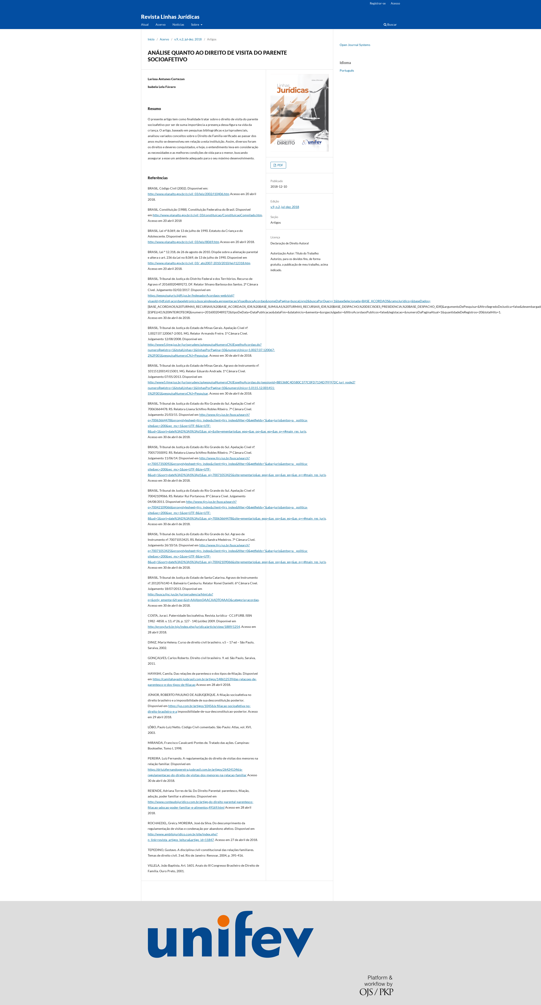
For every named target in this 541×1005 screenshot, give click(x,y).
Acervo (161, 24)
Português (347, 70)
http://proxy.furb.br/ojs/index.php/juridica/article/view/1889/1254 (194, 626)
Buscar (390, 24)
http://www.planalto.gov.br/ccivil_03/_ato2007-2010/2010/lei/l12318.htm (199, 263)
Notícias (178, 24)
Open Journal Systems (355, 45)
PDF (280, 165)
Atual (145, 24)
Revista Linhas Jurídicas (170, 16)
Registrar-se (378, 3)
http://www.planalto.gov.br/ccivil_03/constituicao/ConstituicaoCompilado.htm (207, 215)
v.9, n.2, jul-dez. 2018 (188, 39)
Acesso (395, 3)
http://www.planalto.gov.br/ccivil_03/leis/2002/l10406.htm (188, 194)
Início (151, 39)
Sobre (195, 24)
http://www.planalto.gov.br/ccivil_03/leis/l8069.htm (183, 242)
